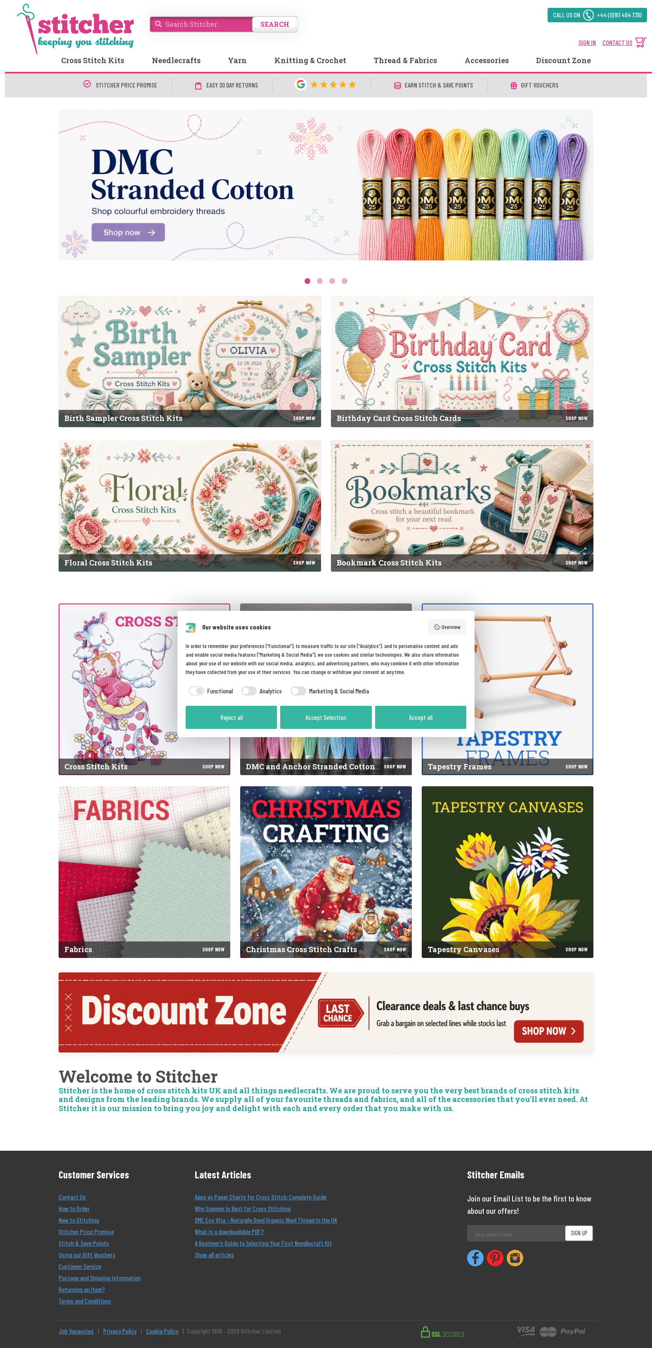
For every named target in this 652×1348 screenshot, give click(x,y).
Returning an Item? (82, 1289)
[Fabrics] (144, 872)
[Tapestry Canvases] (507, 872)
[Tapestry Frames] (507, 689)
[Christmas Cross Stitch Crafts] (326, 872)
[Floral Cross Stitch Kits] (190, 506)
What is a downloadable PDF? (229, 1231)
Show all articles (214, 1254)
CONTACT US (617, 42)
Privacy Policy (120, 1331)
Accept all (420, 717)
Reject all (231, 717)
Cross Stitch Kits (92, 60)
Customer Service (80, 1266)
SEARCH (274, 24)
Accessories (487, 60)
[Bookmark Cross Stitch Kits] (462, 506)
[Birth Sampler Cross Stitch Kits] (190, 361)
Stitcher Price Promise (86, 1231)
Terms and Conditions (85, 1301)
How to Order (74, 1208)
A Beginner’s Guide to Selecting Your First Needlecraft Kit (263, 1243)
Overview (447, 627)
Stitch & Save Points (84, 1243)
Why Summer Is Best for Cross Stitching (243, 1208)
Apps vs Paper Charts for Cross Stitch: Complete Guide (260, 1197)
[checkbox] (209, 691)
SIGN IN (587, 42)
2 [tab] (320, 281)
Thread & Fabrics (405, 60)
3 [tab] (332, 281)
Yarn (237, 60)
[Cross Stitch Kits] (144, 689)
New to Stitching (79, 1220)
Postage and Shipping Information (100, 1278)
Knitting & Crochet (310, 60)
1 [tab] (307, 281)
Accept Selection (325, 717)
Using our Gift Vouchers (87, 1254)
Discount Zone (563, 60)
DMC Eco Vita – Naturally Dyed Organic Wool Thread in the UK (266, 1220)
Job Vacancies (76, 1331)
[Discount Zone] (326, 1012)
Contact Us (72, 1197)
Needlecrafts (176, 60)
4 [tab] (344, 281)
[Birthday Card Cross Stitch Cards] (462, 361)
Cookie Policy (162, 1331)
